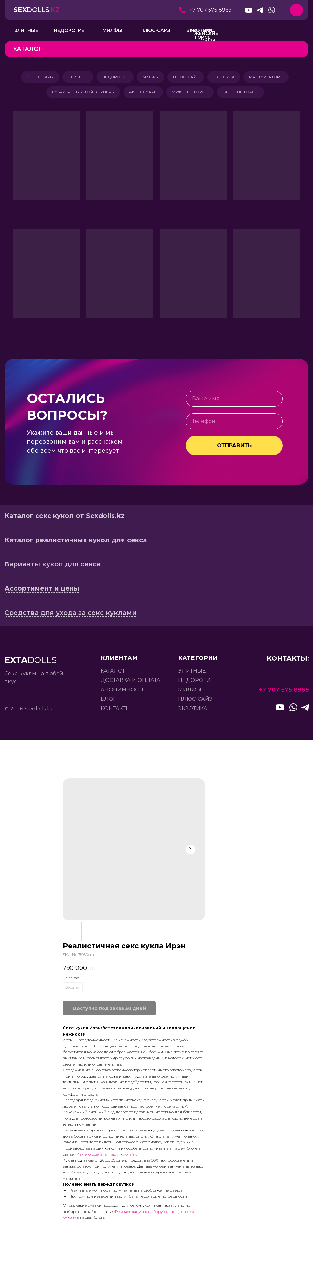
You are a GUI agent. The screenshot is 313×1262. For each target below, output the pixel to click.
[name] (234, 401)
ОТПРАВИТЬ (234, 448)
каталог (113, 673)
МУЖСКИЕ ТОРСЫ (190, 93)
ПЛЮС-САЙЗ (187, 77)
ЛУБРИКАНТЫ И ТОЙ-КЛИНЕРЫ (81, 93)
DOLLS (37, 10)
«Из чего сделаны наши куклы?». (106, 1156)
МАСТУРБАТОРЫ (270, 77)
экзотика (192, 711)
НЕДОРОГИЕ (114, 77)
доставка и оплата (130, 683)
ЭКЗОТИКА (226, 77)
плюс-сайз (195, 702)
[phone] (234, 424)
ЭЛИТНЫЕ (75, 77)
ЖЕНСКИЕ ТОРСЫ (242, 93)
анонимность (123, 692)
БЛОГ (108, 702)
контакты (116, 711)
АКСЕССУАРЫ (142, 93)
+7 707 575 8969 (210, 10)
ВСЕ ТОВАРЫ (36, 77)
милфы (189, 692)
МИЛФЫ (150, 77)
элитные (192, 673)
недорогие (196, 683)
